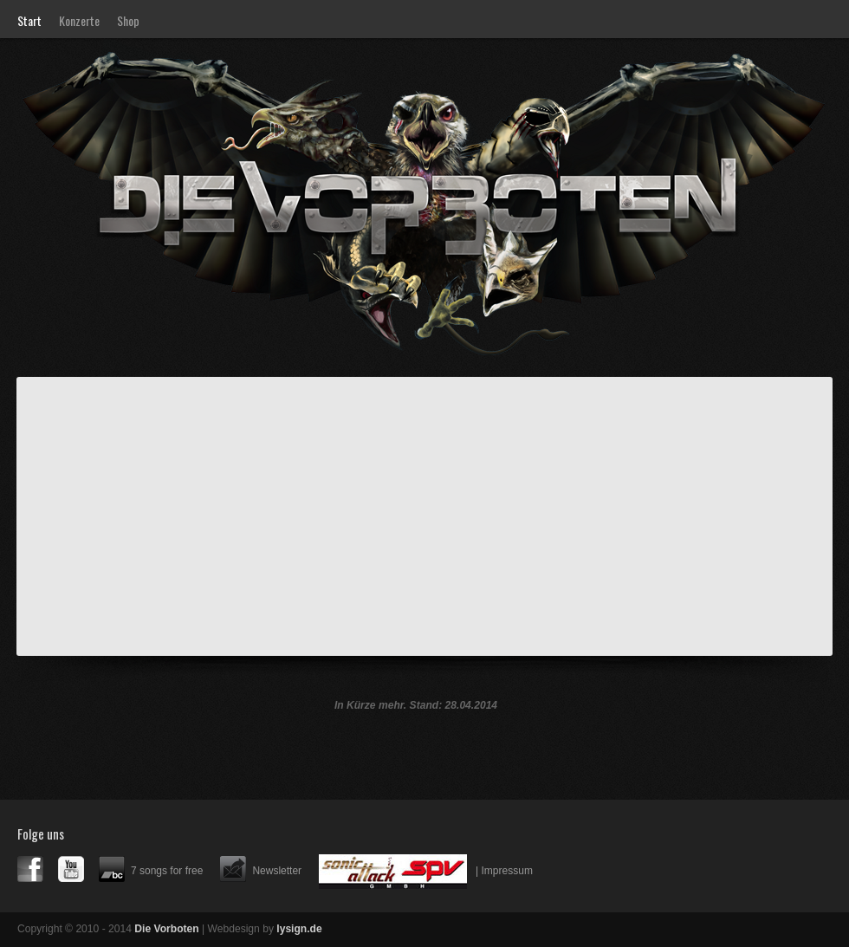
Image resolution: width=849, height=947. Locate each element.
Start (29, 20)
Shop (128, 20)
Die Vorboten (171, 101)
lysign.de (298, 929)
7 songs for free (167, 871)
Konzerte (79, 20)
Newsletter (276, 871)
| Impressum (504, 871)
